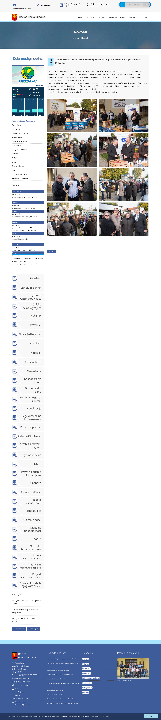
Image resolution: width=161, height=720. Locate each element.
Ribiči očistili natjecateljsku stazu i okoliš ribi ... (61, 699)
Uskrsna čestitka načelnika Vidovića (58, 670)
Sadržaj (147, 4)
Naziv (122, 4)
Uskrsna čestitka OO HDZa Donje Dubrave (60, 674)
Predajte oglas (33, 629)
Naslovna (75, 38)
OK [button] (151, 716)
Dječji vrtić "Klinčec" (19, 150)
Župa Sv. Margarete (19, 141)
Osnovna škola (17, 145)
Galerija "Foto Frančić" (20, 133)
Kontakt (145, 17)
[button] (100, 716)
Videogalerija (17, 137)
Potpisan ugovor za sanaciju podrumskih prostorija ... (63, 703)
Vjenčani (15, 154)
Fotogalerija (16, 125)
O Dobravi (101, 17)
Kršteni (14, 158)
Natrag (51, 251)
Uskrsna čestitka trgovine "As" (56, 679)
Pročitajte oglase (19, 629)
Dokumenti (133, 17)
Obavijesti (113, 17)
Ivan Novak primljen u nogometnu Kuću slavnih (61, 659)
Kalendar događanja (90, 678)
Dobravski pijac (18, 166)
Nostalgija (16, 129)
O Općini (90, 17)
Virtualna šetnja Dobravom (23, 121)
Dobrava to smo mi (19, 174)
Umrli (14, 162)
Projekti (123, 17)
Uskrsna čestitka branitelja (55, 690)
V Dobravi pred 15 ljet (20, 178)
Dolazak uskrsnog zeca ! (54, 694)
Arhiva (14, 170)
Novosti (80, 17)
